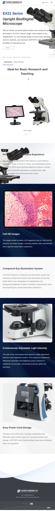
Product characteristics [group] (21, 63)
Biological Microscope (26, 58)
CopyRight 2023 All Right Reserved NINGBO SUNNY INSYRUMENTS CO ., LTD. (20, 508)
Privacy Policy (26, 507)
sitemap (30, 507)
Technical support (36, 507)
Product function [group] (9, 63)
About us (15, 507)
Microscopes (9, 58)
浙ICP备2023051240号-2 (41, 508)
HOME (4, 58)
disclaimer (20, 507)
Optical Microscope (16, 58)
